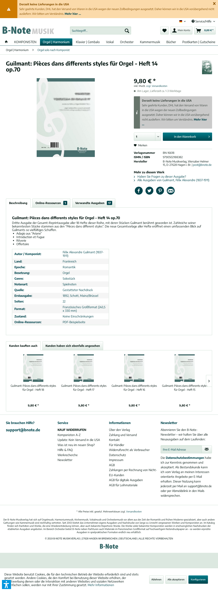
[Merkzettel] (164, 30)
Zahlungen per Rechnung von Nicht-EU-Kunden (133, 472)
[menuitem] (100, 30)
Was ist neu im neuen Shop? (76, 445)
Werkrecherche (68, 455)
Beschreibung (18, 203)
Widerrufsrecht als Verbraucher (129, 450)
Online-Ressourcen (51, 203)
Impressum (116, 460)
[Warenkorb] (205, 30)
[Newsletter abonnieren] (207, 449)
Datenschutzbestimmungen (185, 457)
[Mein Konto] (181, 30)
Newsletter (65, 460)
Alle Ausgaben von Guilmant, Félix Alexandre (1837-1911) (171, 180)
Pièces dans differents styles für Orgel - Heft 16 (134, 387)
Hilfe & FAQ (65, 450)
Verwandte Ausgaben (93, 203)
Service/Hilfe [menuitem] (202, 21)
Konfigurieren (198, 579)
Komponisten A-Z (69, 435)
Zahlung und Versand (123, 435)
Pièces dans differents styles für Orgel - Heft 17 (83, 387)
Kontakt (114, 440)
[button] (6, 584)
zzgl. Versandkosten (156, 85)
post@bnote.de (202, 164)
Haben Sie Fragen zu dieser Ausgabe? (160, 176)
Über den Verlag (119, 429)
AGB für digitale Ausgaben (126, 480)
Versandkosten (134, 511)
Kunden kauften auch (23, 345)
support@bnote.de (23, 429)
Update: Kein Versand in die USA (79, 440)
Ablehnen (156, 579)
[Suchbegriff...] (100, 30)
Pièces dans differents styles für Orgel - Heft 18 (33, 387)
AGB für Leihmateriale (123, 485)
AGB (112, 465)
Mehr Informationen (101, 585)
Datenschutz (117, 455)
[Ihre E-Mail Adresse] (181, 449)
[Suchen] (127, 30)
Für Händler (116, 445)
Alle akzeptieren (176, 579)
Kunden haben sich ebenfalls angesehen (73, 345)
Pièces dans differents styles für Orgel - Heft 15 (184, 387)
